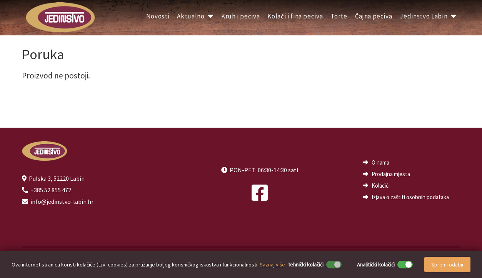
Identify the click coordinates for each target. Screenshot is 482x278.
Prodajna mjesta (391, 174)
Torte (338, 16)
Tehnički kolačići (306, 264)
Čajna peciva (373, 16)
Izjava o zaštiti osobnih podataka (410, 197)
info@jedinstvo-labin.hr (61, 201)
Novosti (158, 16)
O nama (380, 162)
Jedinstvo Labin (428, 16)
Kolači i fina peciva (295, 16)
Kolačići (381, 185)
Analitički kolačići (376, 264)
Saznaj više (272, 264)
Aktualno (195, 16)
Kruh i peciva (240, 16)
